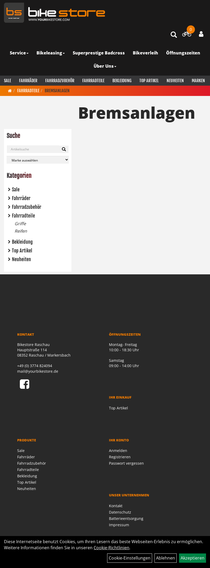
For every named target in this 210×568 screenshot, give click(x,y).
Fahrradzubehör (59, 80)
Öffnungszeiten (183, 53)
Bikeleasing (50, 53)
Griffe (20, 224)
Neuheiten (175, 80)
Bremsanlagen (57, 90)
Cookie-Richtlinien (111, 548)
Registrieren (120, 456)
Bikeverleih (145, 53)
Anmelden (118, 450)
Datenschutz (120, 512)
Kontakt (115, 505)
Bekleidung (121, 80)
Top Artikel (149, 80)
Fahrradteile (93, 80)
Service (19, 53)
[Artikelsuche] (174, 35)
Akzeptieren (192, 558)
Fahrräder (28, 80)
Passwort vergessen (126, 463)
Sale (7, 80)
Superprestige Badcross (99, 53)
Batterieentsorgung (126, 518)
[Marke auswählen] (38, 160)
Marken (198, 80)
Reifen (21, 231)
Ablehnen (165, 558)
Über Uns (105, 66)
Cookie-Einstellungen (129, 558)
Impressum (119, 524)
